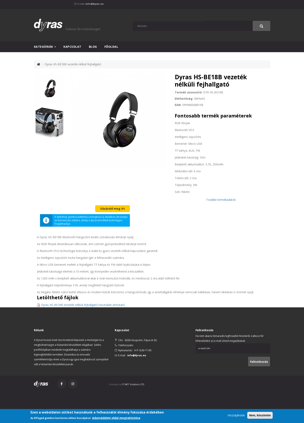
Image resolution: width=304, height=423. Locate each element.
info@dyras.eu (94, 3)
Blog (93, 47)
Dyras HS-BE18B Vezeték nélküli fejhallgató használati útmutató (83, 305)
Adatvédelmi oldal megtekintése (116, 418)
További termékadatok (221, 200)
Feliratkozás (259, 362)
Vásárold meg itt (112, 208)
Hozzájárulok (236, 415)
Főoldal (111, 47)
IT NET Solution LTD (133, 384)
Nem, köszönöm (260, 415)
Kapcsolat (72, 47)
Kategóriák (45, 47)
